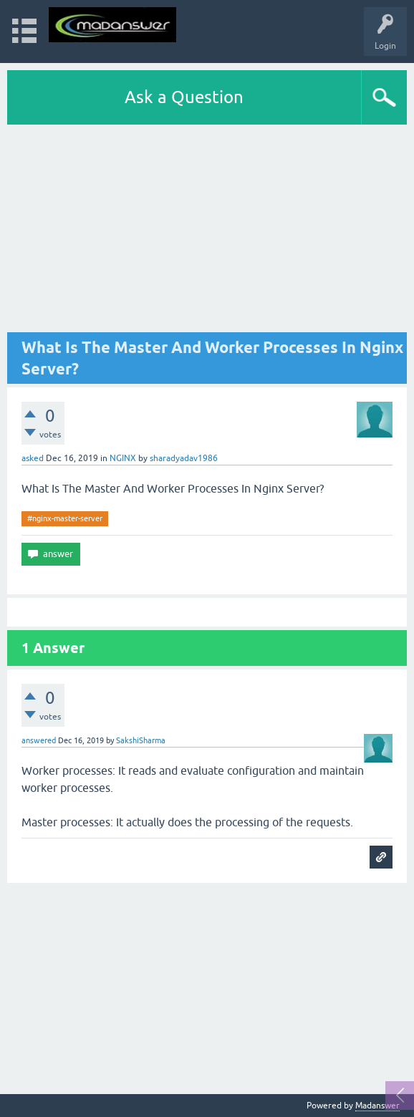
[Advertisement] (207, 232)
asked (32, 458)
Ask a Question (184, 97)
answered (38, 740)
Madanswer (377, 1106)
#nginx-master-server (64, 518)
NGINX (123, 458)
